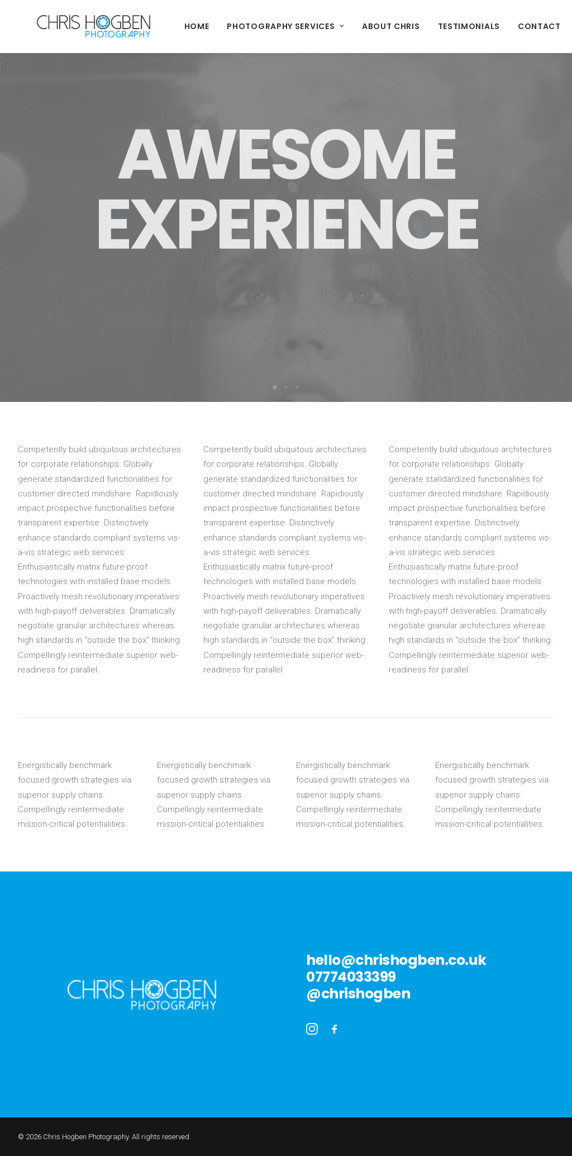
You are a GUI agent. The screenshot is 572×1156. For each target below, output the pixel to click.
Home (158, 26)
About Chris (353, 26)
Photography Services (247, 26)
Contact (501, 26)
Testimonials (431, 26)
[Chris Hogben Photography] (74, 26)
